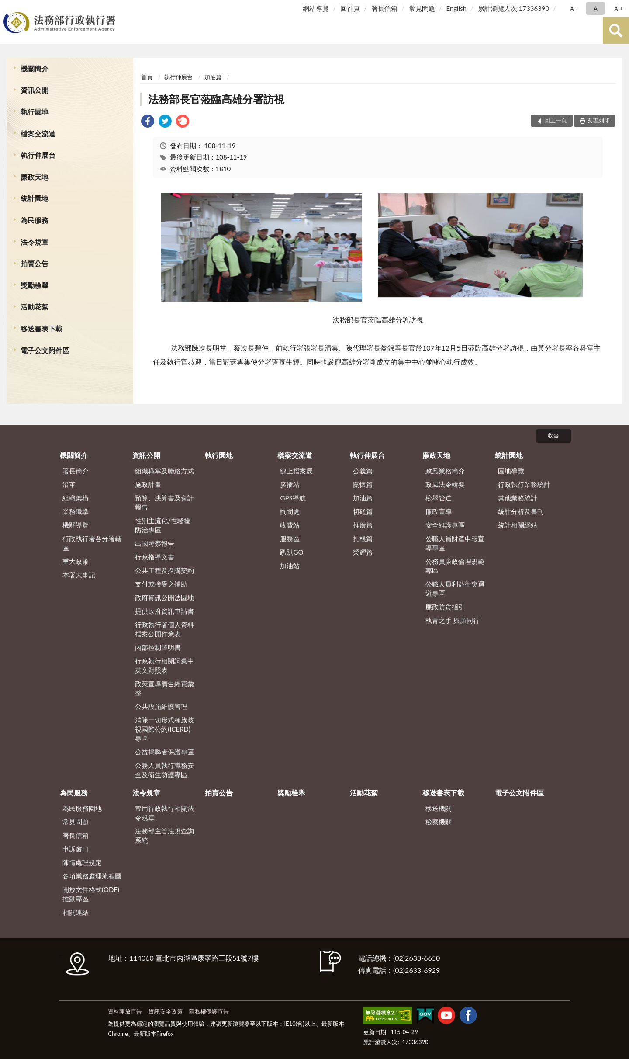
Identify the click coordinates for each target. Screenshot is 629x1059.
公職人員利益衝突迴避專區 (454, 588)
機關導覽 (75, 525)
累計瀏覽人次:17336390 (513, 8)
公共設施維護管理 (161, 706)
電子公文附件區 (45, 350)
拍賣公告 (34, 263)
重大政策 (75, 561)
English (456, 8)
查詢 (616, 30)
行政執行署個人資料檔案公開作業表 (164, 629)
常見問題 (422, 8)
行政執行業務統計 (524, 484)
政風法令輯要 (445, 484)
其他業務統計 (517, 498)
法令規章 (34, 242)
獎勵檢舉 (34, 285)
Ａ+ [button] (618, 8)
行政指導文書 (154, 557)
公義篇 (363, 471)
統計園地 (34, 198)
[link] (147, 122)
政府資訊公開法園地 (164, 597)
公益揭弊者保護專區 (164, 752)
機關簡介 (34, 68)
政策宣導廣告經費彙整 (164, 688)
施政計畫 (148, 484)
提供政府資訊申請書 (164, 611)
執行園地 (34, 112)
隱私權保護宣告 (209, 1011)
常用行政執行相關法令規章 (164, 812)
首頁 (146, 76)
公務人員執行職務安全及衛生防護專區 (164, 769)
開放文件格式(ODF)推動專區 (90, 894)
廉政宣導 (438, 511)
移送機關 (438, 808)
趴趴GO (291, 552)
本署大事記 (78, 575)
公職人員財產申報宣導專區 (454, 543)
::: (8, 7)
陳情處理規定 (82, 862)
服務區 (290, 538)
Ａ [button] (595, 8)
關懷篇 (363, 484)
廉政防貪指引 (445, 607)
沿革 (69, 484)
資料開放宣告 (125, 1011)
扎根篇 (363, 538)
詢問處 (290, 511)
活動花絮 (34, 306)
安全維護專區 (445, 525)
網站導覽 (316, 8)
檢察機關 (438, 822)
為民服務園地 (82, 808)
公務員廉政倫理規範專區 (454, 565)
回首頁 (350, 8)
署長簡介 (75, 471)
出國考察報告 (154, 543)
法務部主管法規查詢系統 (164, 835)
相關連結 (75, 912)
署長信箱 (384, 8)
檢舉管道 (438, 498)
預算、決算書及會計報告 (164, 502)
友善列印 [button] (598, 120)
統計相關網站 (517, 525)
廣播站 (290, 484)
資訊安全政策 (166, 1011)
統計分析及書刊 (521, 511)
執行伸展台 (38, 155)
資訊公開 (34, 90)
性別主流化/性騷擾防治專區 (162, 525)
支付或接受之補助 (161, 584)
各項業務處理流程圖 (91, 876)
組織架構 (75, 498)
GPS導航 (292, 498)
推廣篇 (363, 525)
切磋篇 (363, 511)
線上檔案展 (296, 471)
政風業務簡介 (445, 471)
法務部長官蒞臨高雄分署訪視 (216, 99)
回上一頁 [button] (555, 120)
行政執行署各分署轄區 (91, 543)
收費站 (290, 525)
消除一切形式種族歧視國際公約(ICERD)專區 (164, 729)
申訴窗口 (75, 849)
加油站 (290, 565)
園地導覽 (511, 471)
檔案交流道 (38, 133)
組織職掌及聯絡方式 (164, 471)
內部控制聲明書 (158, 647)
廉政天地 (34, 177)
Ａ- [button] (573, 8)
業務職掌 (75, 511)
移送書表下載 (41, 328)
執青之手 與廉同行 (452, 620)
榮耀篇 (363, 552)
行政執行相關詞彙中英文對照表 (164, 665)
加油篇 (212, 76)
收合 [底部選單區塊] (553, 435)
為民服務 (34, 220)
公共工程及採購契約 (164, 570)
